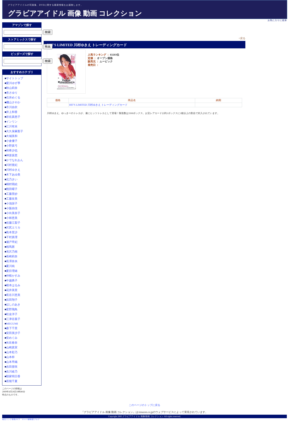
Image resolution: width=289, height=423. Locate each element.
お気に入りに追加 (277, 20)
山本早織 (11, 361)
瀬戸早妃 (11, 242)
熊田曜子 (11, 189)
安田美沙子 (13, 333)
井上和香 (11, 112)
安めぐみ (11, 337)
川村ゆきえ (13, 169)
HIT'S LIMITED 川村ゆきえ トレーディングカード (98, 104)
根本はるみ (13, 285)
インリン (11, 121)
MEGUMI (12, 323)
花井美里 (11, 290)
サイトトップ (14, 78)
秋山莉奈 (11, 88)
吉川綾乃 (11, 371)
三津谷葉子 (13, 319)
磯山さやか (13, 102)
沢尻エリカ (13, 227)
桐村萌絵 (11, 184)
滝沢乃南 (11, 251)
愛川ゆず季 (13, 83)
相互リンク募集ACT (11, 419)
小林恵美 (11, 217)
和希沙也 (11, 150)
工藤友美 (11, 198)
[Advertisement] (95, 28)
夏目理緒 (11, 270)
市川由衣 (11, 107)
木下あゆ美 (13, 174)
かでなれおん (14, 160)
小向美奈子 (13, 213)
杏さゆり (11, 92)
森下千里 (11, 328)
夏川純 (10, 266)
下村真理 (11, 237)
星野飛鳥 (11, 309)
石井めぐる (13, 97)
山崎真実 (11, 347)
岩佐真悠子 (13, 116)
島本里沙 (11, 232)
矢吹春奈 (11, 342)
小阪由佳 (11, 208)
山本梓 (10, 357)
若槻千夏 (11, 381)
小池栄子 (11, 203)
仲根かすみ (13, 275)
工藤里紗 (11, 193)
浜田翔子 (11, 299)
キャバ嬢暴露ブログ (31, 419)
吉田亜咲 (11, 366)
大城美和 (11, 136)
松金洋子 (11, 314)
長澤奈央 (11, 261)
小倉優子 (11, 140)
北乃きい (11, 179)
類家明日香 (13, 376)
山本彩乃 (11, 352)
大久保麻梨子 (14, 131)
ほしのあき (13, 304)
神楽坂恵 (11, 155)
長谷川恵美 (13, 295)
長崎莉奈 (11, 256)
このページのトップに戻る (144, 405)
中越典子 (11, 280)
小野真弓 (11, 145)
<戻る (242, 38)
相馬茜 (10, 246)
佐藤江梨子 (13, 222)
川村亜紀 (11, 165)
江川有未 (11, 126)
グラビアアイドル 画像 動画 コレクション (75, 13)
